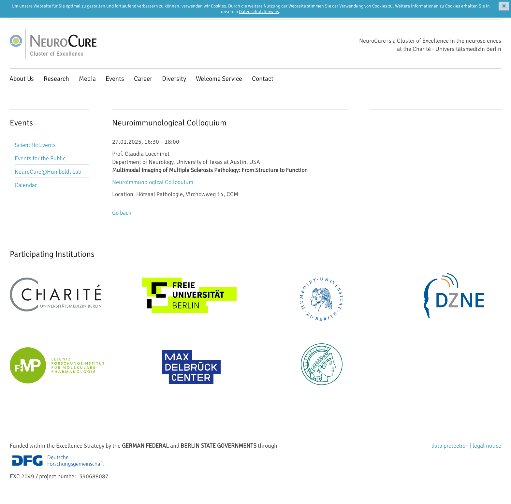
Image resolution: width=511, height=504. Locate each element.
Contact (262, 79)
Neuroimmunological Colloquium (152, 182)
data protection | (452, 445)
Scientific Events (35, 145)
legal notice (487, 445)
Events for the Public (40, 158)
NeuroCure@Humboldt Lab (48, 171)
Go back (121, 212)
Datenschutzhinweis (259, 11)
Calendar (26, 185)
